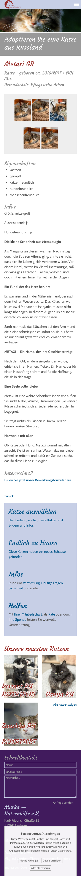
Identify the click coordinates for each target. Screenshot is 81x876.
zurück (9, 496)
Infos (16, 574)
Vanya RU (59, 694)
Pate (51, 614)
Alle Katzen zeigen (65, 704)
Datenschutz (64, 850)
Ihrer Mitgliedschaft (28, 614)
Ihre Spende (17, 619)
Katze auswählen (33, 511)
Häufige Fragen (52, 583)
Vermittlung (31, 583)
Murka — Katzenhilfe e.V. (21, 810)
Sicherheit (16, 588)
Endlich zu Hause (33, 543)
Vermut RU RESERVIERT (19, 690)
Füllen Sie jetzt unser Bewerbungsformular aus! (38, 480)
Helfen (18, 606)
